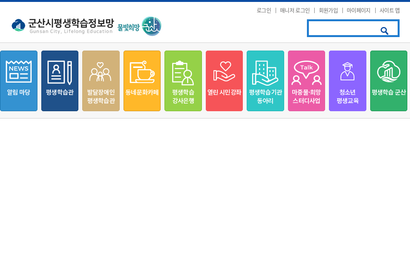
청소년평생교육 (348, 96)
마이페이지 (359, 10)
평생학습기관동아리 (265, 96)
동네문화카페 (141, 92)
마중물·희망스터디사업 (306, 96)
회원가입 (328, 10)
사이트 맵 (390, 10)
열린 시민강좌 (224, 92)
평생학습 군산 (389, 92)
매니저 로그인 (295, 10)
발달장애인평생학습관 (101, 96)
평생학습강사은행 (183, 96)
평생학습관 (59, 92)
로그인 (264, 10)
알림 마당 (18, 92)
